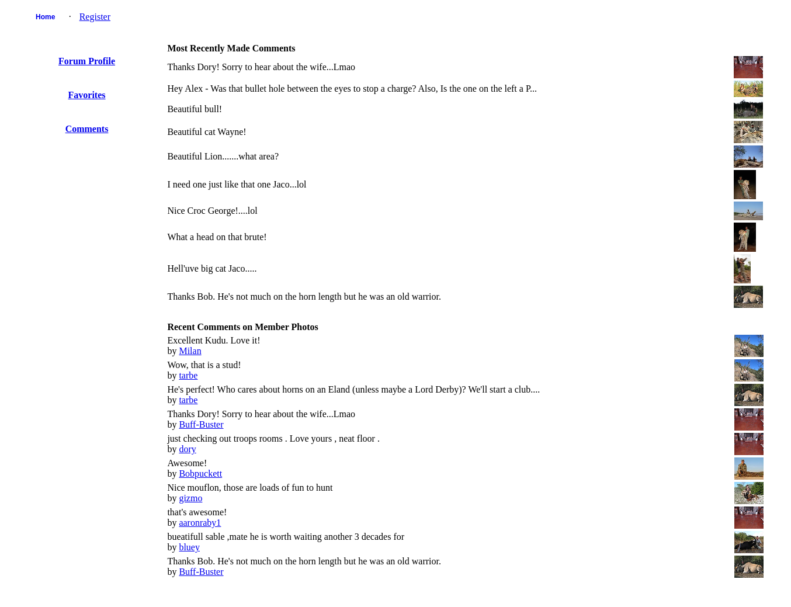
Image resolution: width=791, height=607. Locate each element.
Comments (87, 129)
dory (187, 449)
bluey (189, 547)
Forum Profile (86, 61)
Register (94, 17)
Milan (190, 351)
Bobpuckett (200, 473)
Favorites (87, 95)
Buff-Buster (201, 424)
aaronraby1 (200, 523)
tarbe (188, 375)
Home (45, 17)
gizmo (190, 498)
